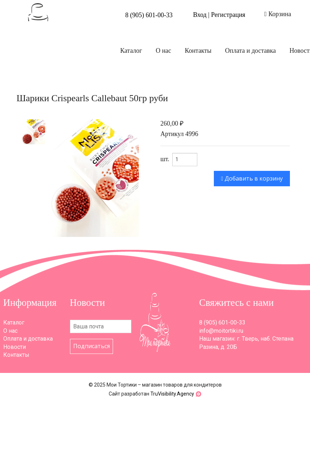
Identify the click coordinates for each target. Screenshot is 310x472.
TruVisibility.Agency (172, 394)
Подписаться (91, 346)
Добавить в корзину (252, 178)
